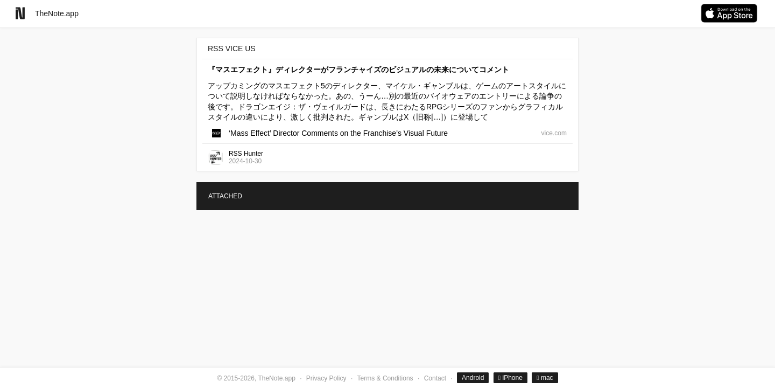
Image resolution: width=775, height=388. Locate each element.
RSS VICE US (232, 48)
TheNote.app (57, 13)
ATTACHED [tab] (225, 196)
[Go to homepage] (20, 13)
